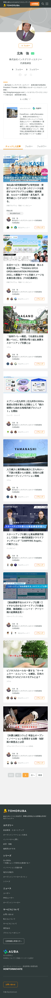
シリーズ (6, 881)
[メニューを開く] (46, 4)
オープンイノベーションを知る (15, 835)
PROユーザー (8, 898)
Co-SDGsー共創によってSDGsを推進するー (16, 862)
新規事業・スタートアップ (13, 830)
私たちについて (9, 919)
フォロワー (42, 146)
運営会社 (6, 928)
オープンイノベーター (11, 902)
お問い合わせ (8, 914)
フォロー (29, 146)
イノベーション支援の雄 (12, 868)
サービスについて (10, 924)
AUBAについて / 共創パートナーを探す (18, 958)
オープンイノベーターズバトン (15, 877)
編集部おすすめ (9, 849)
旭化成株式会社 (15, 213)
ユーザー (6, 893)
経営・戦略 (7, 844)
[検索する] (43, 4)
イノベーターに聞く (11, 839)
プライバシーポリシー (11, 933)
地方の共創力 (8, 872)
